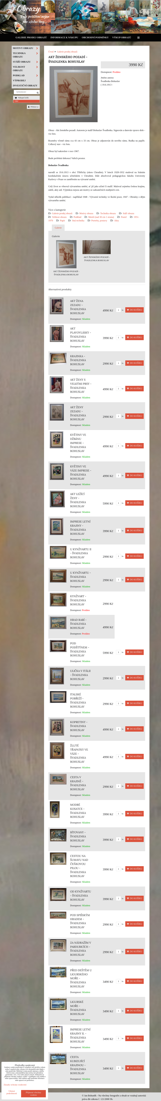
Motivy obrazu (86, 213)
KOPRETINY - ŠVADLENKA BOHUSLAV (78, 726)
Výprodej (19, 80)
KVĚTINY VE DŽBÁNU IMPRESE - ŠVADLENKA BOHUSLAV (78, 443)
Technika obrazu (108, 213)
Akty (116, 220)
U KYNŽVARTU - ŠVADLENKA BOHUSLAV (80, 577)
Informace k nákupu (64, 37)
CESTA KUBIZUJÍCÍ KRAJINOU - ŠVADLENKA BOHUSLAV (78, 1065)
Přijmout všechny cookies (33, 1093)
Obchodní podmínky (95, 37)
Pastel (124, 217)
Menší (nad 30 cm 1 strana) (101, 217)
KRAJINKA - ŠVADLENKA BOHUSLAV (78, 360)
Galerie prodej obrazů (31, 37)
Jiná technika (78, 220)
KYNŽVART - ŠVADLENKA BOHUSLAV (78, 600)
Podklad (77, 217)
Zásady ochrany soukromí (15, 1084)
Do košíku (134, 310)
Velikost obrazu (59, 217)
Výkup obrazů (121, 37)
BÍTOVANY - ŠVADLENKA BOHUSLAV (78, 836)
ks (119, 310)
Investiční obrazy (25, 85)
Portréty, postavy (99, 220)
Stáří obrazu (128, 213)
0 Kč (16, 101)
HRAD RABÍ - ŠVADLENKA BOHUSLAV (78, 624)
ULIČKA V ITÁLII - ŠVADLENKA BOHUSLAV (80, 675)
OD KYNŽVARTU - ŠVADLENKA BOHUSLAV (80, 895)
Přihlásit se (33, 107)
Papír (62, 220)
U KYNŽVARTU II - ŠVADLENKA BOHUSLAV (80, 553)
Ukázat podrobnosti (11, 1092)
